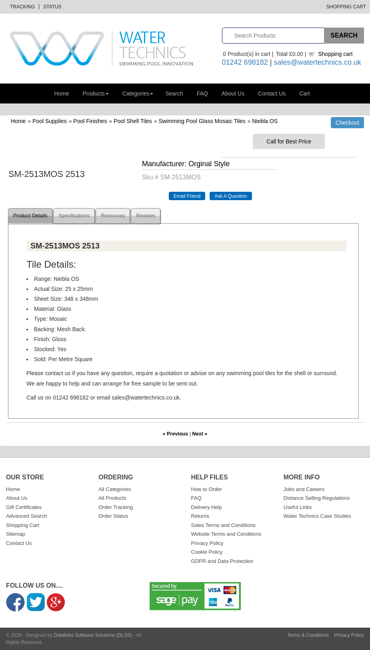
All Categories (114, 489)
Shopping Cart (346, 7)
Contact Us (272, 93)
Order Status (113, 516)
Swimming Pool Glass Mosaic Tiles (202, 121)
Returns (200, 516)
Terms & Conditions (308, 635)
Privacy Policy (207, 543)
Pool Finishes (90, 121)
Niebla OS (265, 121)
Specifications (74, 216)
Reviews (145, 216)
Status (52, 7)
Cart (304, 93)
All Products (112, 498)
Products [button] (96, 93)
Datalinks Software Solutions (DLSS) (93, 635)
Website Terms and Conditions (226, 534)
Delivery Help (206, 507)
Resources (113, 216)
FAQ (202, 93)
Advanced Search (26, 516)
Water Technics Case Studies (317, 516)
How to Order (206, 489)
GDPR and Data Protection (222, 561)
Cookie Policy (207, 552)
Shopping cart (335, 54)
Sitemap (15, 534)
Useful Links (298, 507)
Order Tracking (115, 507)
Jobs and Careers (304, 489)
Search (174, 93)
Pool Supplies (49, 121)
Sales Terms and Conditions (223, 525)
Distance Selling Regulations (317, 498)
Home (61, 93)
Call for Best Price (288, 141)
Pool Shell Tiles (133, 121)
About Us (233, 93)
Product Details (30, 216)
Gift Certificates (24, 507)
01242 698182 (245, 62)
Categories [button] (138, 93)
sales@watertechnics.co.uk (317, 62)
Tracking (22, 7)
